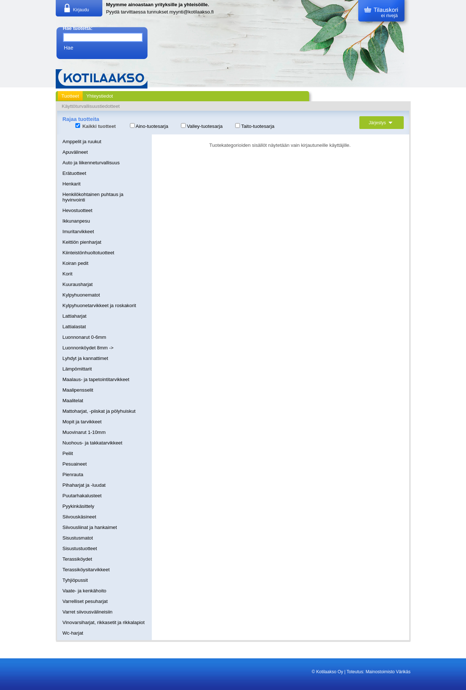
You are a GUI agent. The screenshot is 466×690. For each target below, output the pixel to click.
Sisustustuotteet (80, 548)
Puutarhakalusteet (82, 495)
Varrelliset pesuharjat (85, 601)
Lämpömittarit (77, 369)
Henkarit (72, 184)
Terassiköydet (77, 559)
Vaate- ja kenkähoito (85, 590)
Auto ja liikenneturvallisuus (91, 162)
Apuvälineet (75, 152)
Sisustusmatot (78, 538)
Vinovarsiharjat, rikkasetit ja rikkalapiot (104, 622)
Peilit (68, 453)
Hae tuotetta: (77, 28)
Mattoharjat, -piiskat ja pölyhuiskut (99, 411)
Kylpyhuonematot (81, 295)
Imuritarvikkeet (78, 231)
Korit (67, 274)
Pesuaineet (75, 464)
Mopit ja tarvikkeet (82, 421)
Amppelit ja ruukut (82, 141)
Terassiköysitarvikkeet (86, 569)
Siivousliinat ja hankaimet (90, 527)
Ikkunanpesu (76, 221)
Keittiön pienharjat (82, 242)
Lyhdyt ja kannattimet (85, 358)
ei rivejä (389, 15)
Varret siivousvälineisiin (88, 612)
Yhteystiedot (99, 96)
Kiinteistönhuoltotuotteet (88, 252)
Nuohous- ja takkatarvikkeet (92, 443)
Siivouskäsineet (79, 517)
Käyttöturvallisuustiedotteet (91, 106)
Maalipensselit (78, 390)
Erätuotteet (74, 173)
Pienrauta (73, 474)
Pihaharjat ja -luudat (84, 485)
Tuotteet (70, 96)
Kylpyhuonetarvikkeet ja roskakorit (99, 305)
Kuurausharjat (78, 284)
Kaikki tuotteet (95, 126)
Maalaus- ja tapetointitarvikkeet (96, 379)
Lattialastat (74, 326)
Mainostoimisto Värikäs (388, 671)
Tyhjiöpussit (75, 580)
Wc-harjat (73, 633)
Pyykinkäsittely (78, 506)
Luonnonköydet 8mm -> (88, 347)
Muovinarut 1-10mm (84, 432)
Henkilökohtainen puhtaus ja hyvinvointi (93, 197)
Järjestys (381, 122)
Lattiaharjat (75, 316)
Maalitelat (73, 400)
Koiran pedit (75, 263)
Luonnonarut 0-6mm (84, 337)
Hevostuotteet (77, 210)
